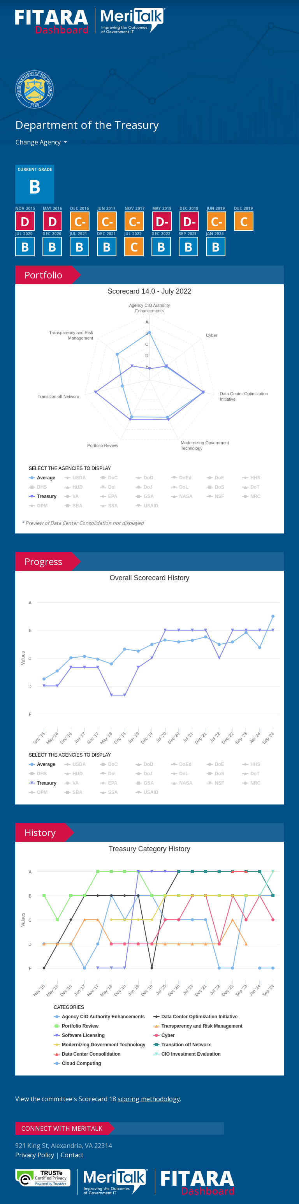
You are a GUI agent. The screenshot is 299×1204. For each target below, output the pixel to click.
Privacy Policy (34, 1155)
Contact (72, 1155)
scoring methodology (149, 1099)
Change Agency (39, 142)
